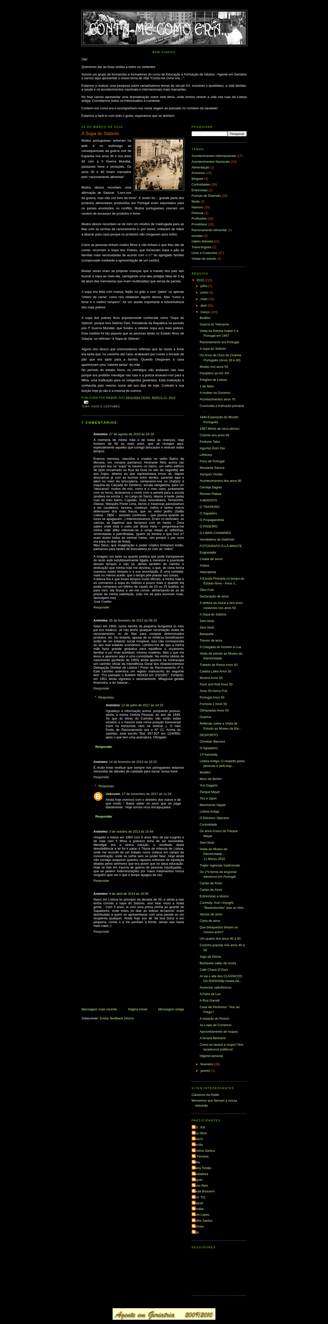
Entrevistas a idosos (214, 896)
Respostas (106, 697)
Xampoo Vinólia (211, 474)
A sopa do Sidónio (213, 348)
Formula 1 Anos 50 (213, 704)
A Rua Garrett (209, 1000)
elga (196, 1232)
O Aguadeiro (209, 748)
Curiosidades (201, 184)
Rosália (198, 1209)
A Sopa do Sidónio (213, 614)
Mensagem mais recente (99, 1009)
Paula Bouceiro (204, 1191)
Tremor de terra (211, 640)
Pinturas (198, 213)
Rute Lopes (201, 1214)
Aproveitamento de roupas (219, 1031)
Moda (196, 201)
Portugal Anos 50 (212, 697)
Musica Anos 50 (211, 678)
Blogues (197, 179)
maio (204, 299)
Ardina (204, 565)
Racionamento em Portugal (219, 342)
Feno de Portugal (212, 461)
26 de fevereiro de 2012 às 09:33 (133, 620)
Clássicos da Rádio (205, 1095)
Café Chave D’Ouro (214, 970)
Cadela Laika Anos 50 (215, 671)
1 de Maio (207, 386)
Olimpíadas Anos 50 (214, 710)
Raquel (198, 1203)
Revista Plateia (210, 494)
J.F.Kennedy (209, 754)
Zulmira (198, 1226)
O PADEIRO (208, 526)
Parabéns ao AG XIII (214, 373)
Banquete (207, 634)
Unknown (113, 794)
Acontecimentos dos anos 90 (220, 481)
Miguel (197, 1180)
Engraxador (208, 552)
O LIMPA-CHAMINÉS (215, 533)
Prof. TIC (199, 1197)
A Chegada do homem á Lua (220, 647)
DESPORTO (209, 735)
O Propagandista (212, 520)
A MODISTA (208, 500)
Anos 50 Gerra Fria (213, 691)
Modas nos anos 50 (214, 367)
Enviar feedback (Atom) (117, 1018)
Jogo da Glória (210, 956)
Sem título (207, 621)
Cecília (198, 1144)
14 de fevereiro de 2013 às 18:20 (133, 762)
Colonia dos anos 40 (214, 435)
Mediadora (200, 1174)
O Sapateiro (208, 513)
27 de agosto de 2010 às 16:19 (131, 434)
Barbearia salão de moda (218, 963)
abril (203, 305)
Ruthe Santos (203, 1220)
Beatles (205, 318)
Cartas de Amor (211, 883)
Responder (102, 607)
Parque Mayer (210, 792)
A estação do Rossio (214, 1018)
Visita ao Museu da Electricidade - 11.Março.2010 (213, 854)
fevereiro (207, 1064)
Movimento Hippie (213, 805)
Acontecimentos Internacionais (214, 156)
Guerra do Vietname (214, 324)
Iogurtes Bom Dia (212, 448)
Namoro (197, 207)
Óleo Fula (207, 590)
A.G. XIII (199, 1127)
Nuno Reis (200, 1185)
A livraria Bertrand (212, 1038)
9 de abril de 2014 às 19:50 (129, 894)
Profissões (199, 218)
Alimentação (201, 167)
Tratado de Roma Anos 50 (218, 665)
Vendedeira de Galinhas (217, 539)
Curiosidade (208, 824)
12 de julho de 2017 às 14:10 (142, 705)
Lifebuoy (206, 455)
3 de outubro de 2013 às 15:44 (131, 831)
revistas (197, 236)
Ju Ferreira (201, 1156)
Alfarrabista (208, 572)
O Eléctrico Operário (214, 818)
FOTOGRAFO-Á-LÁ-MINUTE (221, 546)
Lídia (196, 1162)
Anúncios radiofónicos (215, 987)
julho (204, 286)
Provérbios (199, 224)
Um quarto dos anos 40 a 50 (220, 938)
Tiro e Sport (208, 798)
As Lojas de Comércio (215, 1025)
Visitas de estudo (204, 258)
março (205, 312)
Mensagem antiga (171, 1009)
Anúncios (198, 173)
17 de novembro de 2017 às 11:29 (146, 794)
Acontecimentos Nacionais (211, 161)
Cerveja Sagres (211, 487)
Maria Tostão (202, 1168)
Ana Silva (200, 1133)
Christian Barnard (212, 741)
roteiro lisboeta (202, 241)
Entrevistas (200, 190)
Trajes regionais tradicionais (220, 865)
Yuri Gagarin (209, 785)
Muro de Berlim (211, 779)
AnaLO (198, 1139)
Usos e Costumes (105, 406)
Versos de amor (211, 914)
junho (204, 292)
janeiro (205, 1071)
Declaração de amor (214, 596)
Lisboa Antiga (209, 811)
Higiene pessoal (211, 1056)
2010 (201, 280)
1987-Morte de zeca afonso (219, 428)
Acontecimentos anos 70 (217, 399)
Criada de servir (211, 559)
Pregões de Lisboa (213, 380)
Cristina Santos (204, 1151)
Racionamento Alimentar (209, 230)
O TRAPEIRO (210, 507)
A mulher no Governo (215, 393)
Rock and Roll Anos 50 (216, 684)
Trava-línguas (201, 247)
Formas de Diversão (206, 196)
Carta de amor (210, 921)
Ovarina (205, 717)
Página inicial (137, 1009)
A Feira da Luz (210, 994)
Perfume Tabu (210, 442)
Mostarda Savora (212, 468)
